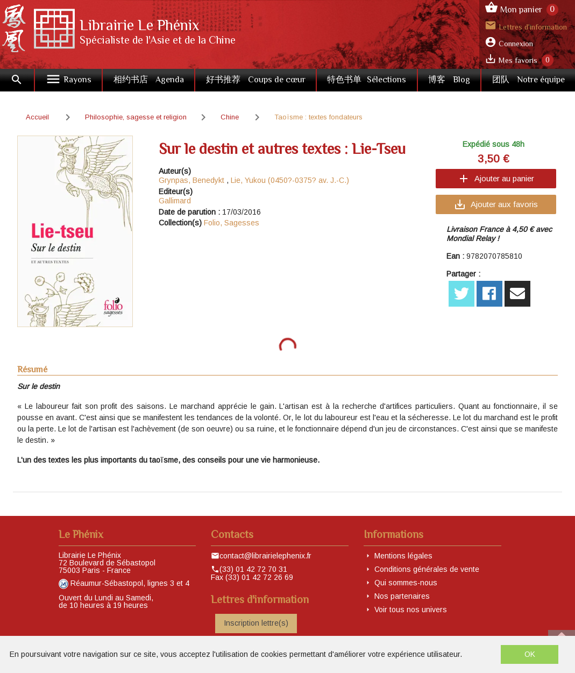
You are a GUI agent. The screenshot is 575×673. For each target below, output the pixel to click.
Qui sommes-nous (405, 582)
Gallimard (175, 200)
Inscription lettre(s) (256, 623)
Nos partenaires (402, 596)
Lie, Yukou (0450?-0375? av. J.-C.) (290, 180)
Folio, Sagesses (231, 222)
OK (529, 654)
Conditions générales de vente (426, 569)
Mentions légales (403, 555)
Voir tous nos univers (410, 609)
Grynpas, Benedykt (191, 180)
